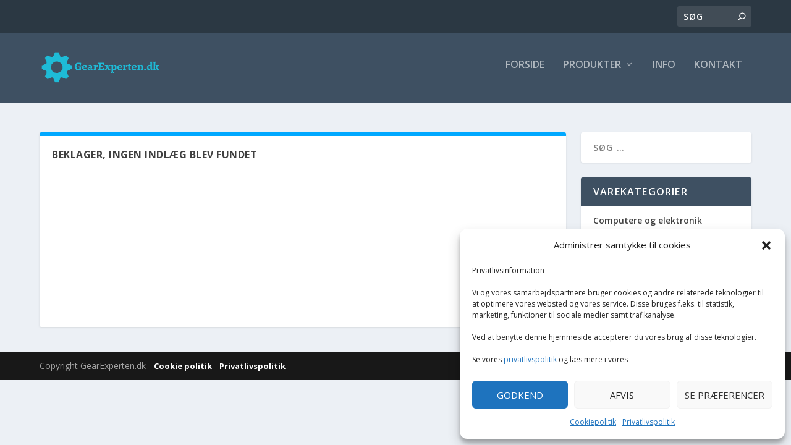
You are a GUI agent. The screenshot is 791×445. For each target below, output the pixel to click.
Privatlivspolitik (648, 422)
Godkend (520, 395)
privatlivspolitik (530, 359)
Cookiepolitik (593, 422)
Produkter (592, 72)
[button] (766, 245)
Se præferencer (724, 395)
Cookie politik (184, 367)
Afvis (622, 395)
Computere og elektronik (647, 222)
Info (664, 72)
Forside (524, 72)
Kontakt (718, 72)
